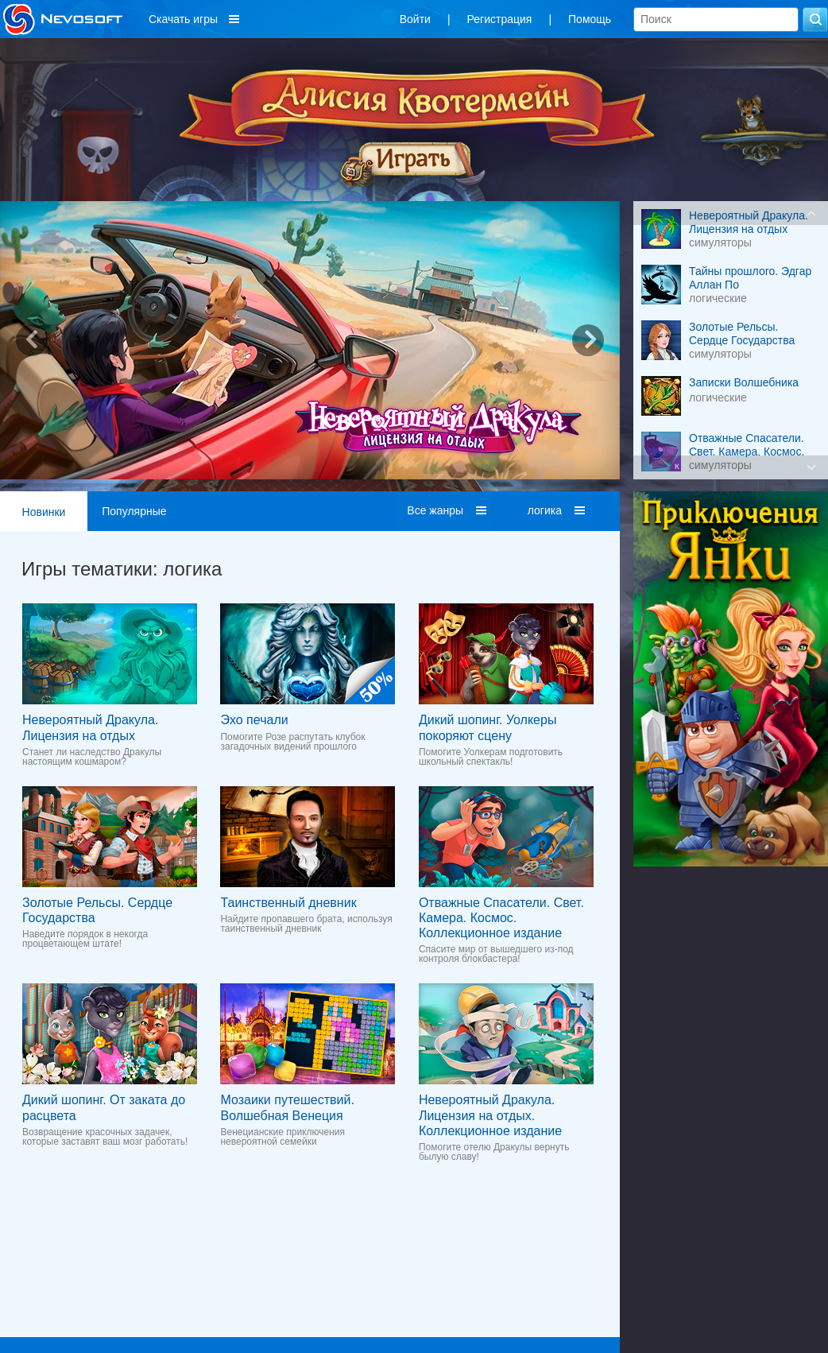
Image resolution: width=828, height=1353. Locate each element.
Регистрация (499, 19)
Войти (415, 19)
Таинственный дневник (288, 902)
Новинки (44, 512)
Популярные (134, 511)
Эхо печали (254, 720)
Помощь (589, 19)
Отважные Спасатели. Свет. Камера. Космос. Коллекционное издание (501, 918)
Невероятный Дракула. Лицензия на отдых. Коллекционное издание (490, 1115)
